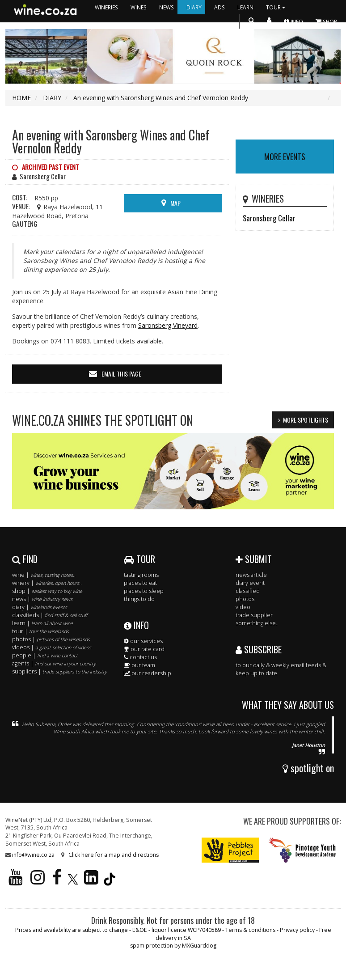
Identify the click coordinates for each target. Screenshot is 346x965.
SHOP (326, 21)
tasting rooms (141, 575)
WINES (139, 7)
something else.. (257, 623)
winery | (47, 583)
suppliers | (59, 671)
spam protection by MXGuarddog (173, 945)
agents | (54, 663)
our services (143, 641)
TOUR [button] (276, 7)
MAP (175, 202)
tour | (40, 631)
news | (42, 599)
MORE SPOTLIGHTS (305, 419)
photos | (51, 639)
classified (248, 591)
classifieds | (49, 615)
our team (139, 665)
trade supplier (254, 615)
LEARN (245, 7)
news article (251, 575)
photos (245, 599)
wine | (44, 575)
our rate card (144, 649)
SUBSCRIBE (259, 649)
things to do (139, 599)
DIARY (194, 7)
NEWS (166, 7)
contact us (140, 657)
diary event (250, 583)
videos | (51, 647)
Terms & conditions (250, 930)
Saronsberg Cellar (269, 218)
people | (45, 655)
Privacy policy (297, 930)
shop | (47, 591)
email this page (121, 373)
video (243, 607)
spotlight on (308, 768)
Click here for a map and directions (113, 855)
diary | (39, 607)
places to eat (140, 583)
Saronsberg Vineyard (168, 325)
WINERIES (106, 7)
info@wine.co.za (33, 855)
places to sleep (144, 591)
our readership (147, 673)
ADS (219, 7)
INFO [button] (293, 21)
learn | (42, 623)
